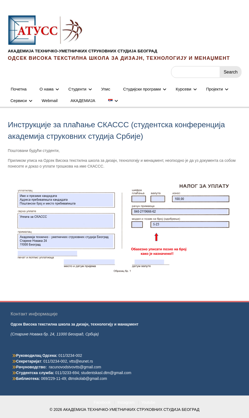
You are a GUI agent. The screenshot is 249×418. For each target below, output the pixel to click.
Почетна (19, 89)
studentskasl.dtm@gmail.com (106, 373)
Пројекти (214, 89)
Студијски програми (142, 89)
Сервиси (18, 100)
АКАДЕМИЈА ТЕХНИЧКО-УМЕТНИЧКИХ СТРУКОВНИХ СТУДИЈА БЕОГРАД (82, 51)
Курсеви (183, 89)
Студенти (77, 89)
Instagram (126, 402)
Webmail (50, 100)
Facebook (102, 402)
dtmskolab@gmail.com (87, 378)
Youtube (148, 402)
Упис (105, 89)
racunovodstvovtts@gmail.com (75, 367)
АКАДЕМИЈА (83, 100)
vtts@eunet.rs (81, 361)
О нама (47, 89)
